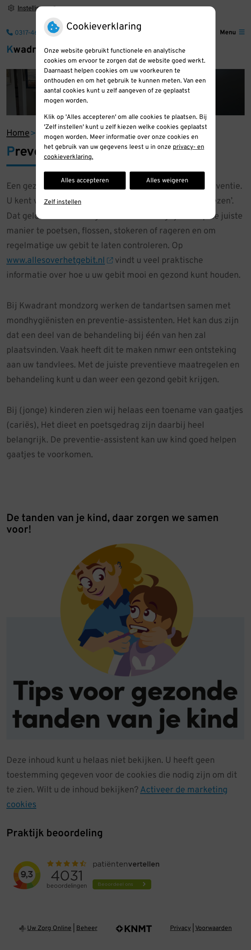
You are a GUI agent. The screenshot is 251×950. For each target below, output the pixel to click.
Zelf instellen (62, 202)
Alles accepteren (85, 181)
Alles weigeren (167, 181)
